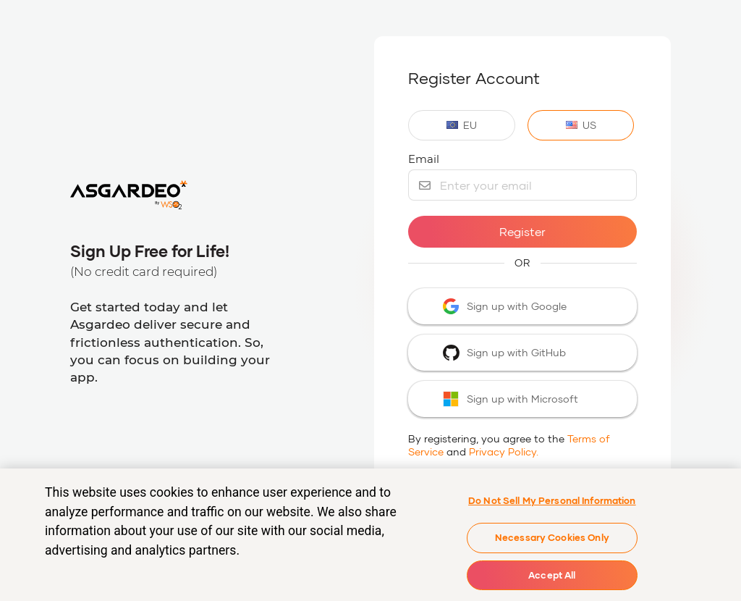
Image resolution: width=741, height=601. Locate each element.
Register (522, 231)
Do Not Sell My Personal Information (552, 503)
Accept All (551, 578)
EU (461, 125)
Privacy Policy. (503, 451)
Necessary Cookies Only (552, 540)
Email (423, 159)
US (581, 125)
